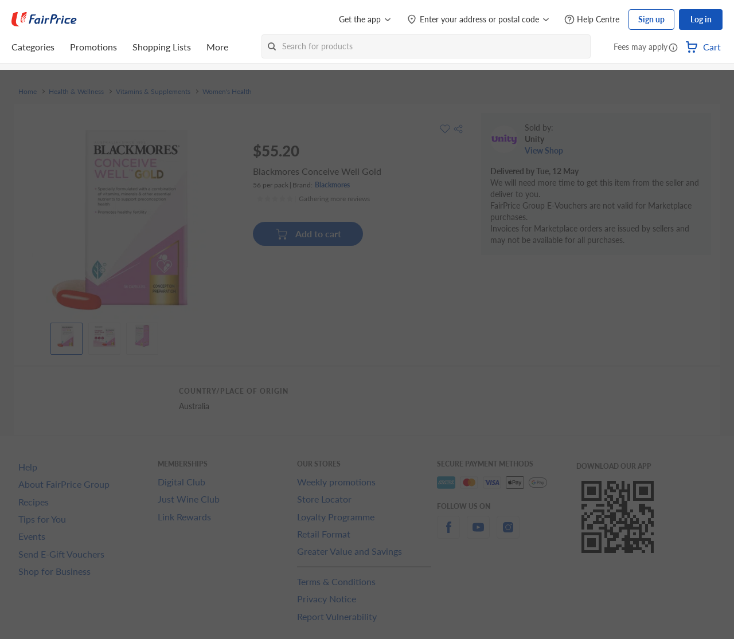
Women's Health (227, 91)
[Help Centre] (591, 19)
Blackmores (332, 185)
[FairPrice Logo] (44, 19)
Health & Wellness (76, 91)
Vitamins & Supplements (153, 91)
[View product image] (66, 335)
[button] (673, 48)
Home (27, 91)
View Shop (544, 150)
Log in (701, 19)
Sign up (651, 19)
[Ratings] (313, 198)
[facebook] (448, 533)
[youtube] (478, 533)
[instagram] (508, 533)
